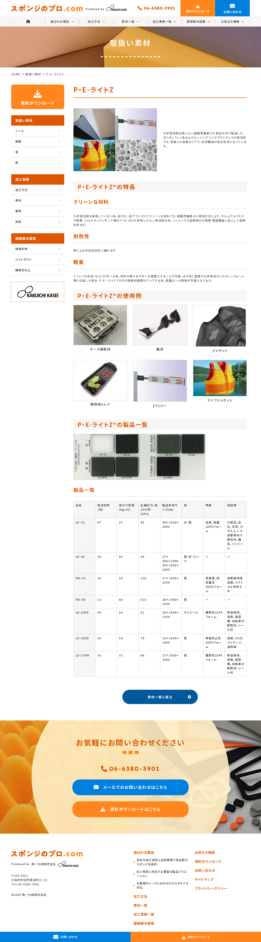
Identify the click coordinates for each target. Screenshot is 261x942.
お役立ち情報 (232, 21)
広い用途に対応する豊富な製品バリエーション (162, 873)
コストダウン (37, 259)
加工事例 (22, 179)
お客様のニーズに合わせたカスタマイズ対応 (162, 885)
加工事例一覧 (164, 21)
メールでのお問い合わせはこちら (130, 787)
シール (37, 131)
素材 (37, 200)
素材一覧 (130, 21)
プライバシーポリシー (211, 888)
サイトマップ (204, 879)
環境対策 (37, 249)
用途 (37, 222)
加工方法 (96, 21)
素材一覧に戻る (169, 696)
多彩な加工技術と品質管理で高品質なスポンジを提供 (162, 862)
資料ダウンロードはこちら (130, 809)
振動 (37, 141)
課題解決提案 (198, 21)
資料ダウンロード (38, 97)
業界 (37, 211)
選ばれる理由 (144, 852)
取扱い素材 (24, 120)
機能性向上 (37, 270)
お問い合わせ (205, 870)
